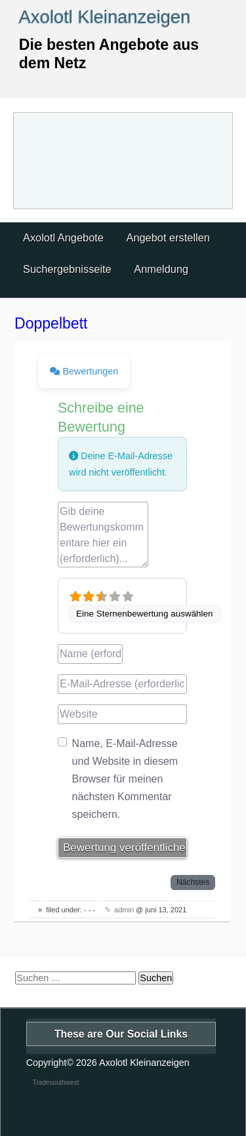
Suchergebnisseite (67, 269)
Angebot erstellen (167, 237)
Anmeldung (161, 269)
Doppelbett (50, 323)
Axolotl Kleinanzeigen (105, 17)
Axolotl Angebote (63, 237)
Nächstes (192, 882)
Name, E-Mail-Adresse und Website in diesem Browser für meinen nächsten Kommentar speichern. (125, 779)
